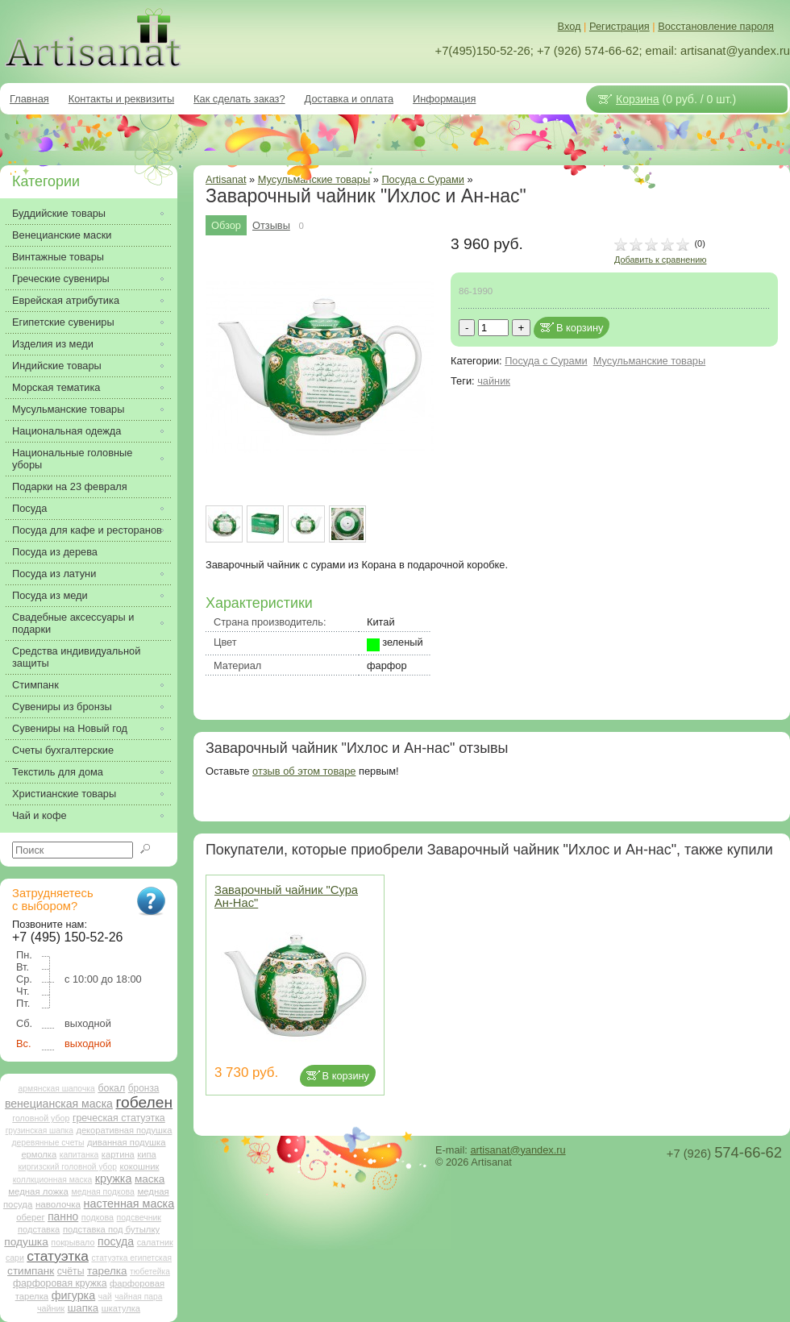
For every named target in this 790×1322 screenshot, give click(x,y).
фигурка (74, 1295)
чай (105, 1296)
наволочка (58, 1204)
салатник (155, 1242)
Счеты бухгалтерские (63, 750)
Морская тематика (56, 387)
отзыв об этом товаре (304, 771)
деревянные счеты (47, 1142)
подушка (26, 1242)
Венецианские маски (61, 235)
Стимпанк (35, 685)
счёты (71, 1271)
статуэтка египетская (131, 1257)
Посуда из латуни (54, 573)
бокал (111, 1088)
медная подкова (102, 1191)
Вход (569, 26)
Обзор (226, 225)
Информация (444, 99)
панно (63, 1216)
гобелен (144, 1102)
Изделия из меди (53, 344)
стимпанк (30, 1271)
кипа (146, 1154)
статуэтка (58, 1256)
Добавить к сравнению (660, 259)
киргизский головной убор (68, 1166)
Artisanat (226, 179)
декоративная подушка (124, 1130)
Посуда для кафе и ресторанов (87, 530)
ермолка (38, 1154)
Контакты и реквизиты (121, 99)
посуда (116, 1241)
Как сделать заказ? (239, 99)
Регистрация (619, 26)
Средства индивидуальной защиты (76, 657)
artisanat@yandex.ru (517, 1150)
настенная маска (129, 1203)
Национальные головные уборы (72, 459)
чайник (493, 381)
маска (149, 1179)
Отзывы (271, 225)
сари (15, 1257)
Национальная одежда (66, 431)
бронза (144, 1088)
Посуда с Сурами (422, 179)
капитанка (79, 1154)
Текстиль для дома (57, 772)
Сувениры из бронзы (62, 706)
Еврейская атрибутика (65, 300)
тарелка (107, 1271)
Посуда (29, 508)
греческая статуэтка (119, 1118)
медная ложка (38, 1191)
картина (118, 1154)
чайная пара (138, 1296)
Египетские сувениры (63, 322)
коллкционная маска (53, 1179)
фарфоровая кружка (60, 1283)
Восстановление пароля (716, 26)
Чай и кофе (39, 815)
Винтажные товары (58, 257)
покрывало (72, 1242)
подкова (97, 1217)
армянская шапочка (57, 1088)
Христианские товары (64, 794)
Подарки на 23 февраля (69, 486)
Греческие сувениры (61, 278)
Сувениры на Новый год (69, 728)
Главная (29, 99)
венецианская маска (59, 1103)
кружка (113, 1178)
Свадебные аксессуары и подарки (73, 623)
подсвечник (139, 1217)
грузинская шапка (39, 1130)
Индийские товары (57, 366)
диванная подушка (126, 1142)
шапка (83, 1308)
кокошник (139, 1166)
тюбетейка (150, 1271)
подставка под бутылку (111, 1229)
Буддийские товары (59, 213)
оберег (30, 1217)
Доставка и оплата (349, 99)
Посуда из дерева (55, 552)
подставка (39, 1229)
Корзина (637, 99)
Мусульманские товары (649, 361)
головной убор (40, 1118)
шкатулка (121, 1308)
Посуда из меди (50, 595)
